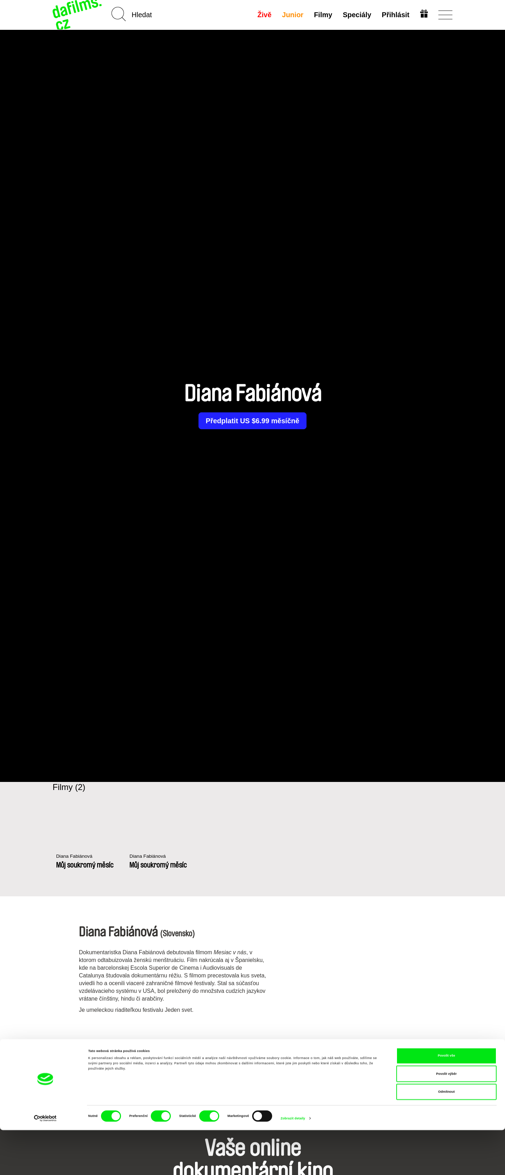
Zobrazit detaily (293, 1163)
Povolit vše (446, 1100)
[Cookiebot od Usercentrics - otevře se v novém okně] (45, 1163)
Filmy (322, 15)
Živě (264, 15)
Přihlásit (395, 15)
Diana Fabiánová (76, 856)
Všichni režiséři (252, 1050)
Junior (292, 15)
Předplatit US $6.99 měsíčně (252, 421)
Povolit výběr (446, 1119)
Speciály (356, 15)
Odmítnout (446, 1137)
